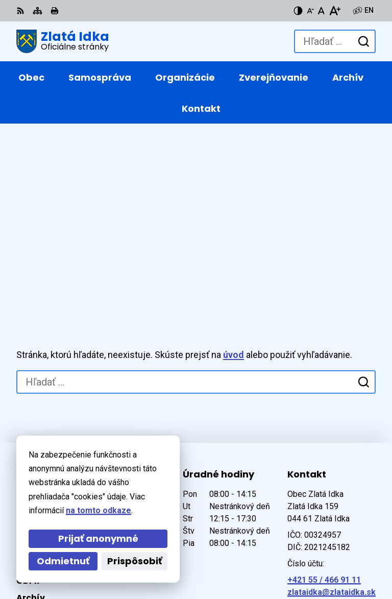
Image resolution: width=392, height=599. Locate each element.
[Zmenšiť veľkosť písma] (310, 10)
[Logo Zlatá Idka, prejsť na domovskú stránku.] (62, 41)
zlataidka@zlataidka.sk (331, 417)
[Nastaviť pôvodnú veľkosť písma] (321, 10)
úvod (233, 180)
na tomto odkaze (98, 510)
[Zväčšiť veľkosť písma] (334, 10)
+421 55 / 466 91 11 (324, 405)
